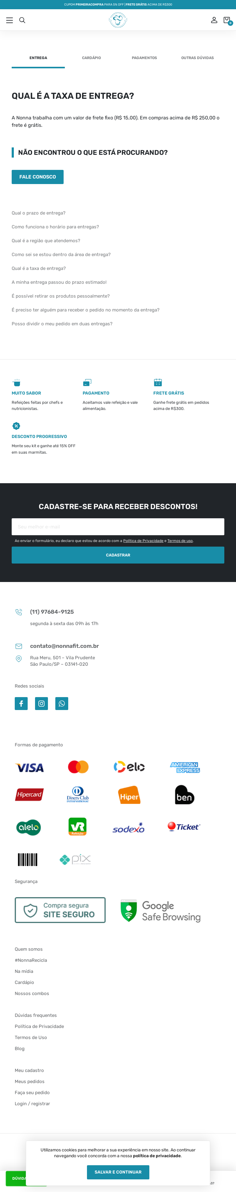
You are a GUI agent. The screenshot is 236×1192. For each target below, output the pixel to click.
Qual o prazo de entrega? (38, 213)
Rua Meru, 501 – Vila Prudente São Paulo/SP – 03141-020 (55, 661)
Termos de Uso (31, 1037)
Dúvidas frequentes (36, 1015)
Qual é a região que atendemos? (46, 240)
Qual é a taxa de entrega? (39, 268)
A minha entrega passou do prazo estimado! (59, 282)
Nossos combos (32, 993)
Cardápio (91, 58)
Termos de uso (180, 541)
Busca (22, 20)
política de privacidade (157, 1155)
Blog (20, 1048)
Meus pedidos (30, 1081)
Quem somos (29, 949)
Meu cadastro (29, 1070)
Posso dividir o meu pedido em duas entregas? (62, 324)
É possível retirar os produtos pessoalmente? (61, 296)
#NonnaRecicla (31, 960)
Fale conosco (37, 177)
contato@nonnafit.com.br (57, 646)
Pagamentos (144, 58)
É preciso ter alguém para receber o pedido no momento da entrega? (85, 310)
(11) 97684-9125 (44, 612)
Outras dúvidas (197, 58)
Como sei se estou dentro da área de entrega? (61, 254)
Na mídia (24, 971)
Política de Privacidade (143, 541)
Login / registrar (32, 1103)
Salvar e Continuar (118, 1172)
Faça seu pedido (32, 1092)
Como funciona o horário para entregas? (55, 227)
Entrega (38, 58)
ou (210, 20)
